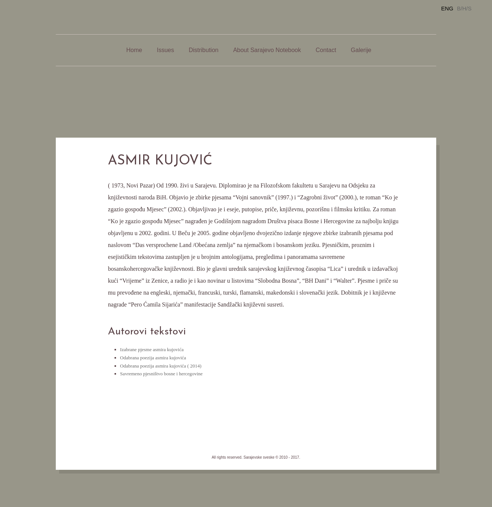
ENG (447, 8)
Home (134, 50)
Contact (326, 50)
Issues (165, 50)
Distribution (203, 50)
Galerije (361, 50)
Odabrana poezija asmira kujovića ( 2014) (161, 366)
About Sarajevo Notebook (267, 50)
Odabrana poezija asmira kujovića (153, 357)
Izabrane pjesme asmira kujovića (152, 349)
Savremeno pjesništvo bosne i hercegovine (161, 373)
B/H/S (464, 8)
